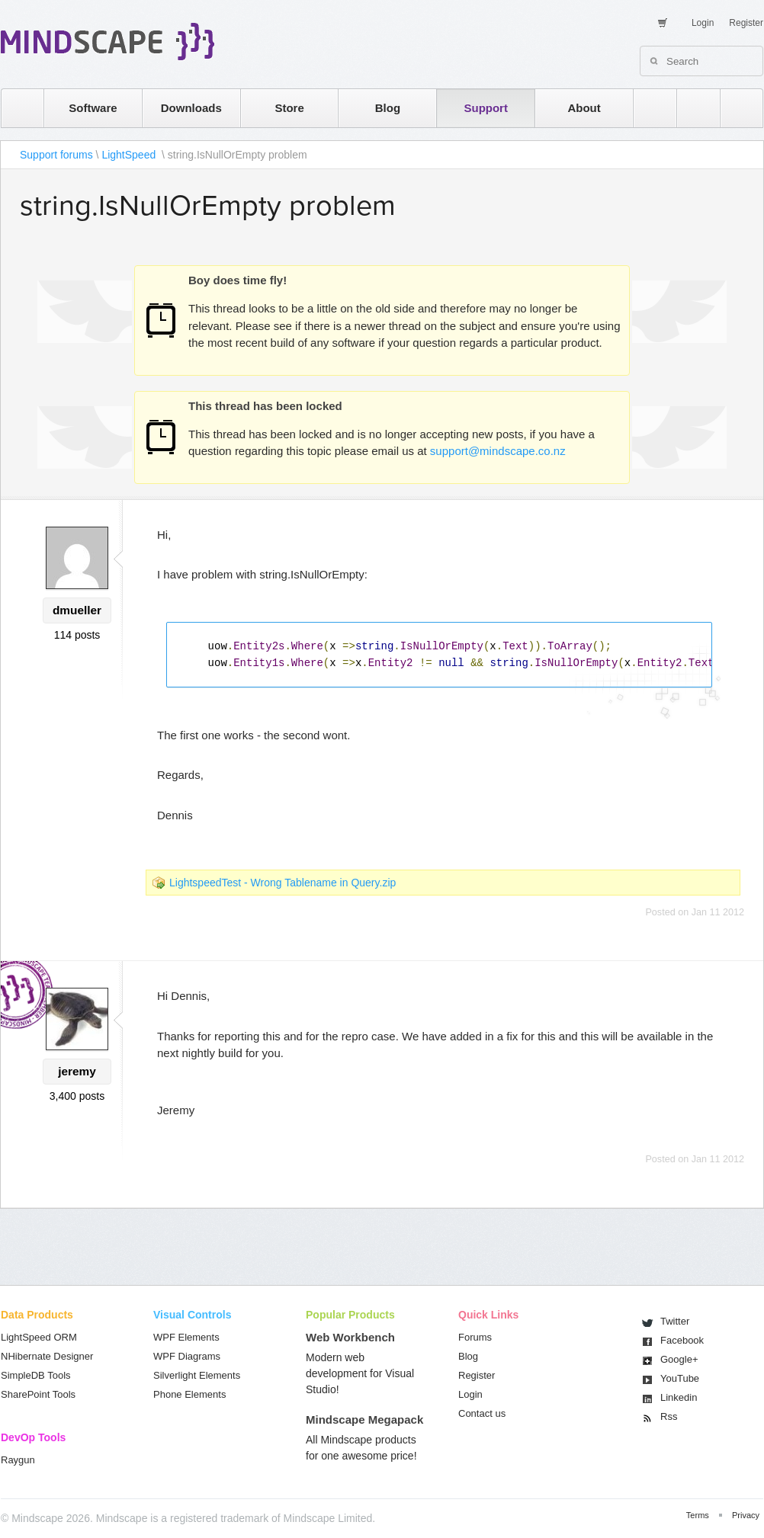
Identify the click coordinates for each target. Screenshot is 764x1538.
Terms (697, 1515)
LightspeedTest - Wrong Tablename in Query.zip (282, 882)
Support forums (56, 155)
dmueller (77, 610)
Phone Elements (189, 1394)
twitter (691, 107)
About (583, 107)
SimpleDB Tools (36, 1375)
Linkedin (678, 1397)
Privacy (745, 1515)
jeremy (77, 1071)
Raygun (18, 1460)
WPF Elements (186, 1337)
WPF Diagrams (186, 1356)
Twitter (674, 1321)
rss (647, 107)
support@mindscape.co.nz (498, 450)
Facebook (682, 1340)
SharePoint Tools (38, 1394)
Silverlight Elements (196, 1375)
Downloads (191, 107)
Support (486, 107)
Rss (668, 1416)
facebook (734, 107)
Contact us (482, 1413)
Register (746, 23)
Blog (387, 107)
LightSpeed (130, 155)
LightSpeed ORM (39, 1337)
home (15, 107)
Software (93, 107)
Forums (475, 1337)
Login (703, 23)
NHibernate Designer (47, 1356)
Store (288, 107)
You (679, 1378)
